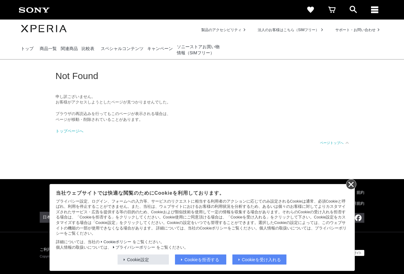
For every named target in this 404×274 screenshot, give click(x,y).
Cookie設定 (138, 259)
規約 (360, 192)
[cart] (332, 10)
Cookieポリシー (117, 242)
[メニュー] (374, 10)
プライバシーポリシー (135, 247)
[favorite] (310, 10)
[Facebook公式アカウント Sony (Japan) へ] (358, 218)
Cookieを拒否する (201, 259)
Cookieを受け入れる (261, 259)
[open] (353, 10)
